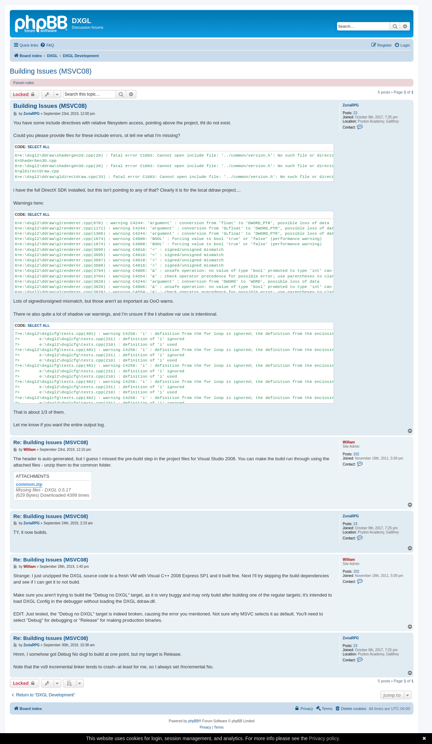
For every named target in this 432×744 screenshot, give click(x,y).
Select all (38, 147)
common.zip (29, 484)
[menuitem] (47, 45)
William (349, 442)
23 (355, 113)
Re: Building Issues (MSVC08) (50, 442)
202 (356, 454)
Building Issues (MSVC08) (50, 71)
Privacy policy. (324, 738)
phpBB (193, 721)
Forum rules (23, 83)
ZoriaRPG (351, 105)
